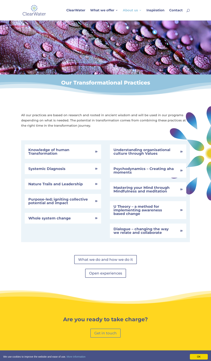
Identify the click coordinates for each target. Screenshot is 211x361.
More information (76, 356)
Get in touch (105, 333)
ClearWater (75, 10)
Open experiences (105, 273)
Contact (176, 10)
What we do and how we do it (105, 259)
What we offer (102, 10)
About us (130, 10)
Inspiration (155, 10)
